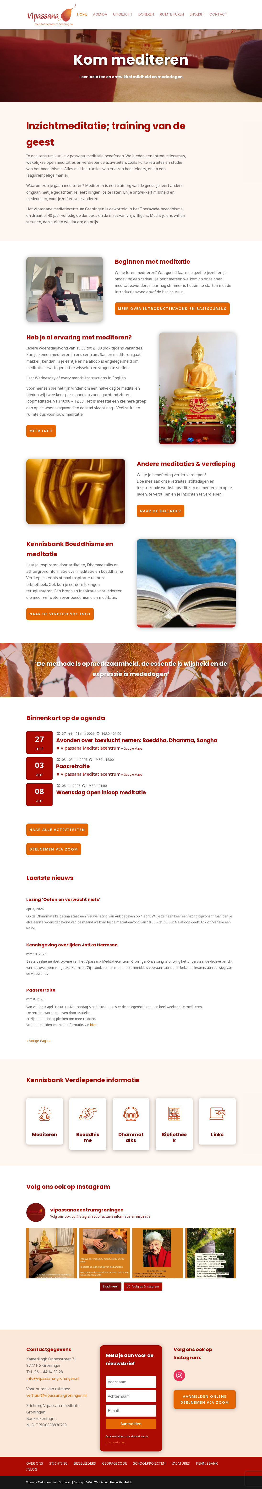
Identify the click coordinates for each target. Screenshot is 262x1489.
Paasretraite (73, 766)
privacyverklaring (115, 1442)
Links (217, 1134)
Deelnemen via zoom (53, 849)
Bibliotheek (174, 1137)
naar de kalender (160, 510)
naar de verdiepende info (60, 613)
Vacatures (181, 1463)
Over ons (34, 1463)
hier (92, 1024)
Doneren (146, 15)
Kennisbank (207, 1463)
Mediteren (44, 1134)
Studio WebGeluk (120, 1482)
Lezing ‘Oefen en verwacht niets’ (63, 899)
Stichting (58, 1463)
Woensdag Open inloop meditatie (101, 792)
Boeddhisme (87, 1137)
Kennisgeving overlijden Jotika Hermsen (72, 945)
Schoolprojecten (149, 1463)
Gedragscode (114, 1463)
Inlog (31, 1469)
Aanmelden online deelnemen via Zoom (204, 1399)
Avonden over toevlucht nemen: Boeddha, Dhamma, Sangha (136, 740)
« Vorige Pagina (38, 1040)
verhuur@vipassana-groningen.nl (56, 1395)
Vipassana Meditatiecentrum (90, 748)
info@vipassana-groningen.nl (52, 1378)
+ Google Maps (131, 749)
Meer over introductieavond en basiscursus (172, 308)
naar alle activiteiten (57, 829)
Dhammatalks (131, 1137)
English (196, 15)
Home (82, 15)
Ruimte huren (172, 15)
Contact (218, 15)
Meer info (41, 430)
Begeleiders (85, 1463)
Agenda (100, 15)
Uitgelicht (122, 15)
